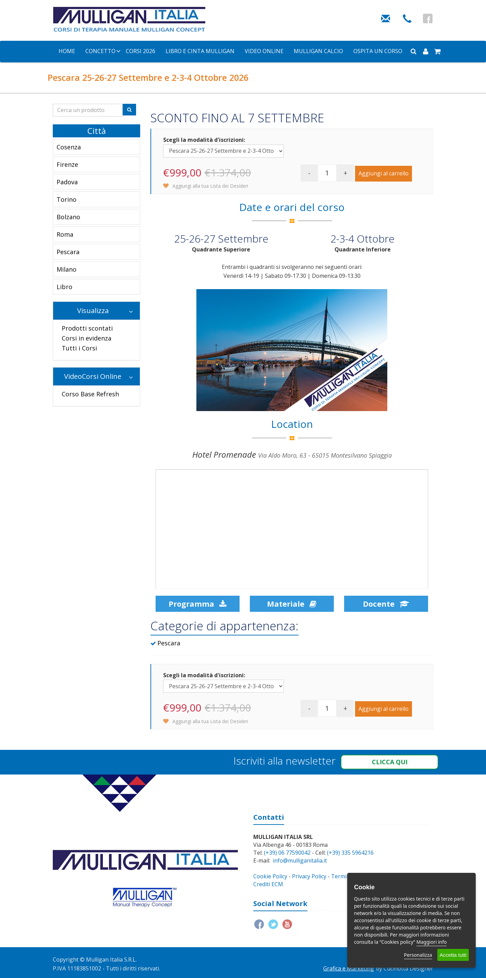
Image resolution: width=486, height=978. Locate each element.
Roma (65, 234)
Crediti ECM (268, 884)
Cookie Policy (270, 876)
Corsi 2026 (140, 51)
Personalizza (418, 955)
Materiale (291, 603)
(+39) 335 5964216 (350, 852)
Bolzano (68, 217)
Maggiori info (431, 942)
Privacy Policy (309, 876)
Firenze (67, 164)
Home (67, 51)
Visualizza (105, 310)
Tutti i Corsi (79, 348)
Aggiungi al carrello (384, 173)
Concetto (100, 51)
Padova (67, 182)
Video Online (264, 51)
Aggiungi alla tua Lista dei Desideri (205, 186)
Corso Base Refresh (90, 394)
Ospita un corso (377, 51)
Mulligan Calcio (318, 51)
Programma (197, 603)
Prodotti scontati (87, 328)
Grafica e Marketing (348, 968)
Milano (66, 269)
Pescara (68, 252)
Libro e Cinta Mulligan (200, 51)
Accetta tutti (453, 955)
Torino (66, 199)
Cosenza (69, 147)
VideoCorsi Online (98, 376)
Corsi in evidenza (86, 338)
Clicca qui (390, 762)
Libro (64, 287)
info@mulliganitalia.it (300, 860)
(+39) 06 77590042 (287, 852)
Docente (386, 603)
